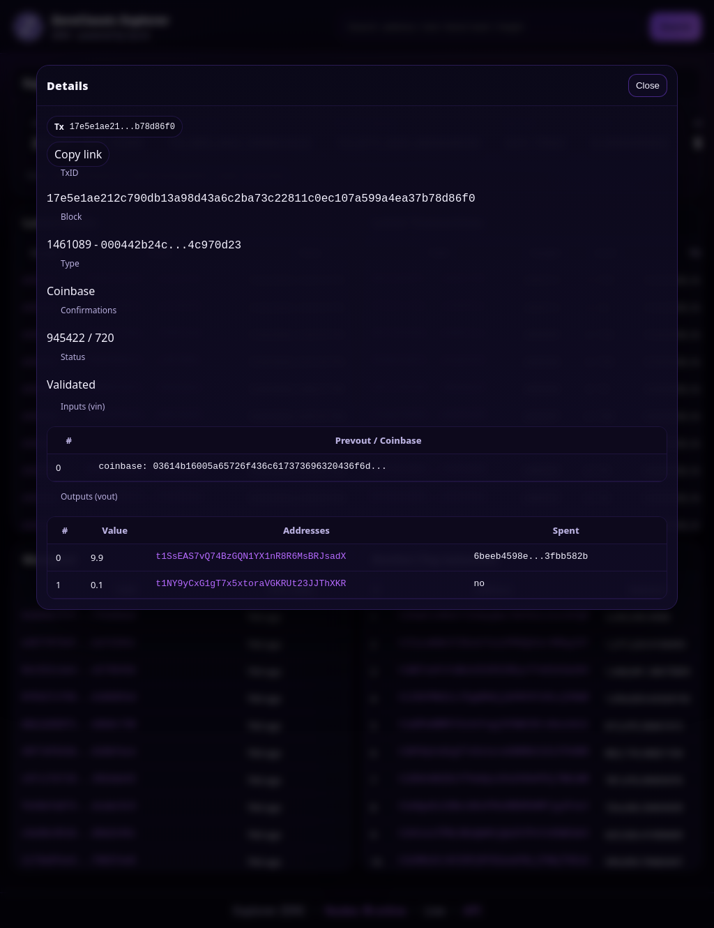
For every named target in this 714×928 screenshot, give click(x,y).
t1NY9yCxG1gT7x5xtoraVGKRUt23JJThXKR (250, 587)
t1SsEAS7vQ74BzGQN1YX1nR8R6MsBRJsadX (250, 560)
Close (648, 85)
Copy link (78, 154)
